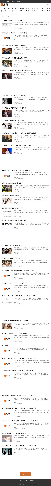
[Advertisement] (25, 87)
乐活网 (2, 1)
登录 (49, 1)
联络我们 (7, 1)
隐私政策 (18, 1)
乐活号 (12, 1)
